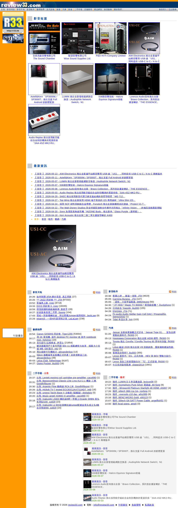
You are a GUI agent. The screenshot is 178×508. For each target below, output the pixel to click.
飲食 (70, 9)
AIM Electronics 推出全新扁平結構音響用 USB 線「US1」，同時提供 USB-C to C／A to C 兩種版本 (52, 275)
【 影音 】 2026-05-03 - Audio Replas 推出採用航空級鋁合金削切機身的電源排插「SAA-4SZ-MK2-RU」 (88, 192)
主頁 (3, 9)
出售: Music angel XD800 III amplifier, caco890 (61, 396)
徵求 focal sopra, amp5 (125, 403)
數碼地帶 (40, 9)
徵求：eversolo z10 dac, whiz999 (130, 394)
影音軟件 (31, 9)
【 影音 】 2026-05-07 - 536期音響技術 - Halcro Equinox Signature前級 (71, 185)
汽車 (64, 9)
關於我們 (118, 9)
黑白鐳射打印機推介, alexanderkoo (55, 352)
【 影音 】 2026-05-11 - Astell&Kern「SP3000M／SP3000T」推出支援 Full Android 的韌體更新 (83, 177)
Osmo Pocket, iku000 (48, 363)
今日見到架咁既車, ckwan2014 (128, 364)
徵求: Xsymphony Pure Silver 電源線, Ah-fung (136, 385)
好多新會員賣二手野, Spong (51, 312)
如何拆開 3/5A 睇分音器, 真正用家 (54, 296)
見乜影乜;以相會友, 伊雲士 (50, 342)
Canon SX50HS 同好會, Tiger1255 (55, 334)
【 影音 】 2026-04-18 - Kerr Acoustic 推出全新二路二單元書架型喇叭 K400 (73, 215)
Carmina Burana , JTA (124, 299)
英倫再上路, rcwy (45, 303)
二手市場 (78, 9)
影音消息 (11, 9)
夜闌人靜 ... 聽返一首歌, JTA (127, 296)
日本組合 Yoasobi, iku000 (126, 308)
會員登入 (163, 9)
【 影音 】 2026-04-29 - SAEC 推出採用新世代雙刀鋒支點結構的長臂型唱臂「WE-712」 (79, 196)
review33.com (75, 505)
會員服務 (108, 9)
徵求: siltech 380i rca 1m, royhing (130, 391)
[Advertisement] (102, 153)
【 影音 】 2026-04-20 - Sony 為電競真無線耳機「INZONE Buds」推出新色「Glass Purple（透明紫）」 (88, 211)
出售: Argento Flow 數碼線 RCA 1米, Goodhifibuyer (63, 386)
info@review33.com (103, 505)
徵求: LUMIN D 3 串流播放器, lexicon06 (133, 381)
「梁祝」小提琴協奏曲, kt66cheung (131, 302)
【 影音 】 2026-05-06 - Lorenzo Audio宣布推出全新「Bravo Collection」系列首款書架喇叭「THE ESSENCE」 (91, 189)
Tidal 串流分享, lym (123, 319)
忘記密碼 (172, 9)
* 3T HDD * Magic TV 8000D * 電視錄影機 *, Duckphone (142, 305)
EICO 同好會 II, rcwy (47, 306)
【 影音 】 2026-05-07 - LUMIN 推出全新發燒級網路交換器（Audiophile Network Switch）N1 (82, 181)
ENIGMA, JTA (120, 311)
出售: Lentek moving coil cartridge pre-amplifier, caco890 (66, 377)
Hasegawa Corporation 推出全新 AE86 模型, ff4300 (139, 338)
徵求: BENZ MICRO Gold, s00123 (130, 397)
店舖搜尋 (88, 9)
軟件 (50, 219)
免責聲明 (136, 505)
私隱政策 (149, 505)
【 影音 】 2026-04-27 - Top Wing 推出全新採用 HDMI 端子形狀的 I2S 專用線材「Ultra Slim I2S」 (85, 200)
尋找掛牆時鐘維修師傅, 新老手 (52, 309)
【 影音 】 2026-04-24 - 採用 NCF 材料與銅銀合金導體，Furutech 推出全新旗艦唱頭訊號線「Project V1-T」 (90, 204)
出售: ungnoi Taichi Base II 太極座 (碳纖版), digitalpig (64, 392)
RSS (98, 292)
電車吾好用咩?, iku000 (124, 353)
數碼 (57, 219)
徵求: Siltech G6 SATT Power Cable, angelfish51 (138, 400)
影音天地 (21, 9)
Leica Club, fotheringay (49, 360)
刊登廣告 (122, 505)
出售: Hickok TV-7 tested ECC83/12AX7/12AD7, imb (64, 389)
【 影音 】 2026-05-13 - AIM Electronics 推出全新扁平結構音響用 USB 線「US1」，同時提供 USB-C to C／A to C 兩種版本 (98, 174)
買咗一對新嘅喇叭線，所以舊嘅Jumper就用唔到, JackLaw (66, 315)
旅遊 (58, 9)
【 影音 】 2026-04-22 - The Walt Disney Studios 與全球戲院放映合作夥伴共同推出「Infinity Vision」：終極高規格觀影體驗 (98, 208)
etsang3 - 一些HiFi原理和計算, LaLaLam (57, 318)
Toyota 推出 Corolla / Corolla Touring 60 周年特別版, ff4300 (143, 341)
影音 (44, 219)
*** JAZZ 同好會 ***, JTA (49, 300)
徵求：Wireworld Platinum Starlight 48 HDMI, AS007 (140, 388)
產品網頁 (98, 9)
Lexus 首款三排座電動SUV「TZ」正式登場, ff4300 (139, 361)
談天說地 (50, 9)
